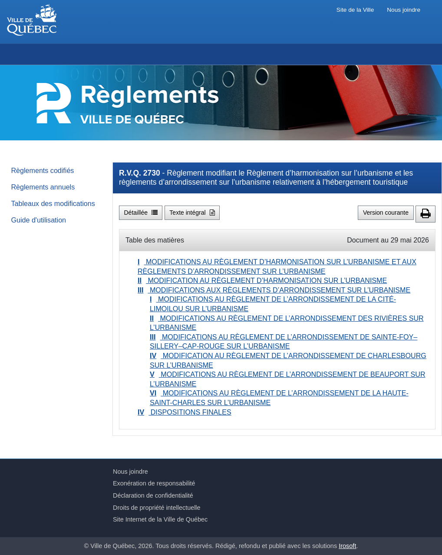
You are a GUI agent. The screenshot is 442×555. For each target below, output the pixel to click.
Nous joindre (403, 10)
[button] (425, 214)
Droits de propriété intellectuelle (157, 507)
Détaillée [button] (141, 212)
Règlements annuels (43, 187)
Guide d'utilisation (38, 220)
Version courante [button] (386, 212)
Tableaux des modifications (53, 203)
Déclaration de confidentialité (153, 495)
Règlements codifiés (42, 170)
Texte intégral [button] (191, 212)
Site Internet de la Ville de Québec (160, 519)
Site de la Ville (355, 10)
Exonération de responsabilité (154, 483)
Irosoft (347, 545)
